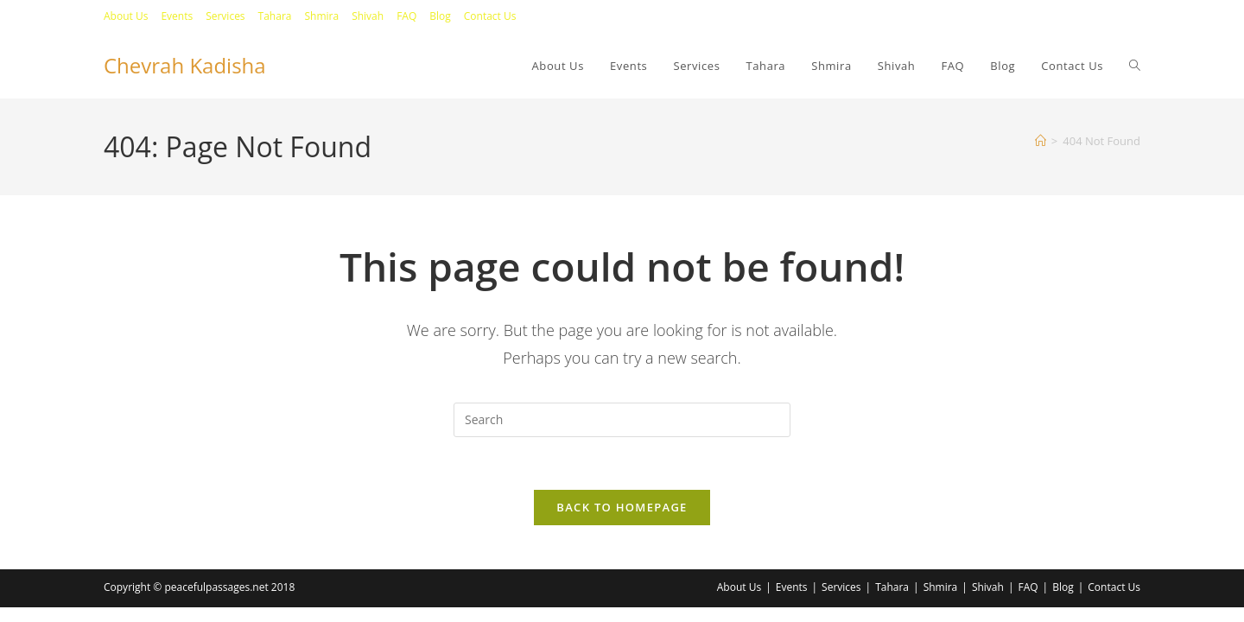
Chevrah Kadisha (185, 65)
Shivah (368, 16)
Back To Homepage (621, 507)
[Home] (1040, 141)
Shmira (321, 16)
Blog (440, 16)
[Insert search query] (622, 420)
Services (225, 16)
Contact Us (490, 16)
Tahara (275, 16)
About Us (126, 16)
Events (177, 16)
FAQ (406, 16)
